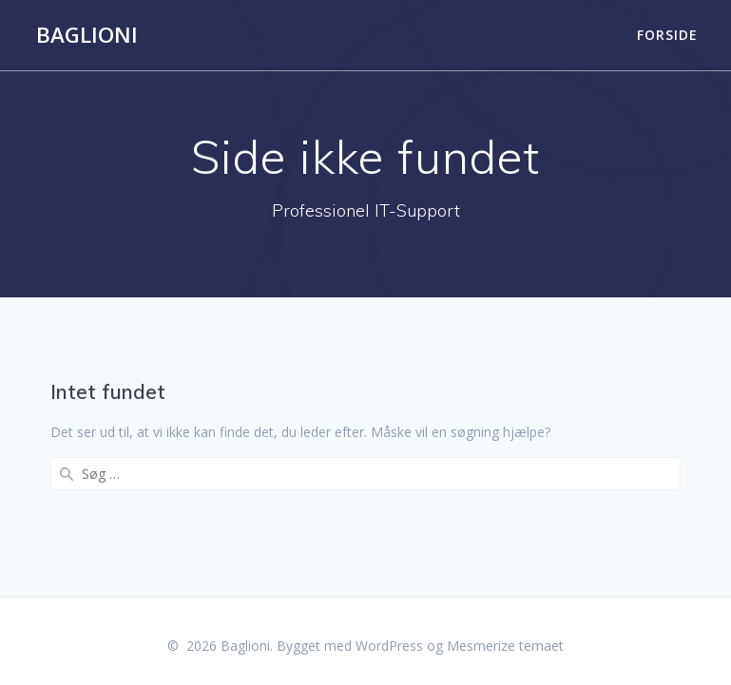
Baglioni (87, 35)
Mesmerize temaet (505, 638)
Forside (667, 35)
